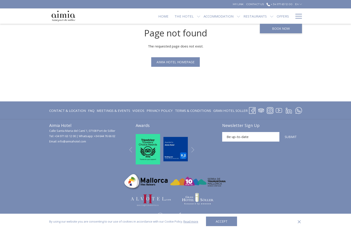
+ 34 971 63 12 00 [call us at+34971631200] (279, 4)
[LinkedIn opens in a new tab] (288, 109)
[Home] (149, 16)
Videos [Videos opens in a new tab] (138, 111)
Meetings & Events (113, 110)
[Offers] (268, 16)
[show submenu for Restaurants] (257, 16)
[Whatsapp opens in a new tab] (298, 109)
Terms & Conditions (193, 110)
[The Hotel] (169, 16)
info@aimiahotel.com (72, 141)
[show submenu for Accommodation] (224, 16)
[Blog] (284, 16)
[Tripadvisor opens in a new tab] (261, 109)
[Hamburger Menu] (297, 16)
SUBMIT (291, 137)
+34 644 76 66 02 (104, 136)
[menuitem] (68, 110)
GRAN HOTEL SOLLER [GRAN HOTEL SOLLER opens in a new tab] (230, 111)
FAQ (91, 110)
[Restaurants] (240, 16)
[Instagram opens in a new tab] (270, 109)
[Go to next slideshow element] (193, 150)
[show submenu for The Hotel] (184, 16)
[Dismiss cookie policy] (299, 221)
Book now (281, 28)
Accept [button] (221, 221)
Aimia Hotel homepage (175, 62)
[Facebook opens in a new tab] (252, 109)
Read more (190, 221)
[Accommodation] (204, 16)
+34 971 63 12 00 (65, 136)
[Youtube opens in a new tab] (279, 109)
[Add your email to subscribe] (250, 137)
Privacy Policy (160, 110)
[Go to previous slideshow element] (130, 150)
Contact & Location (67, 110)
